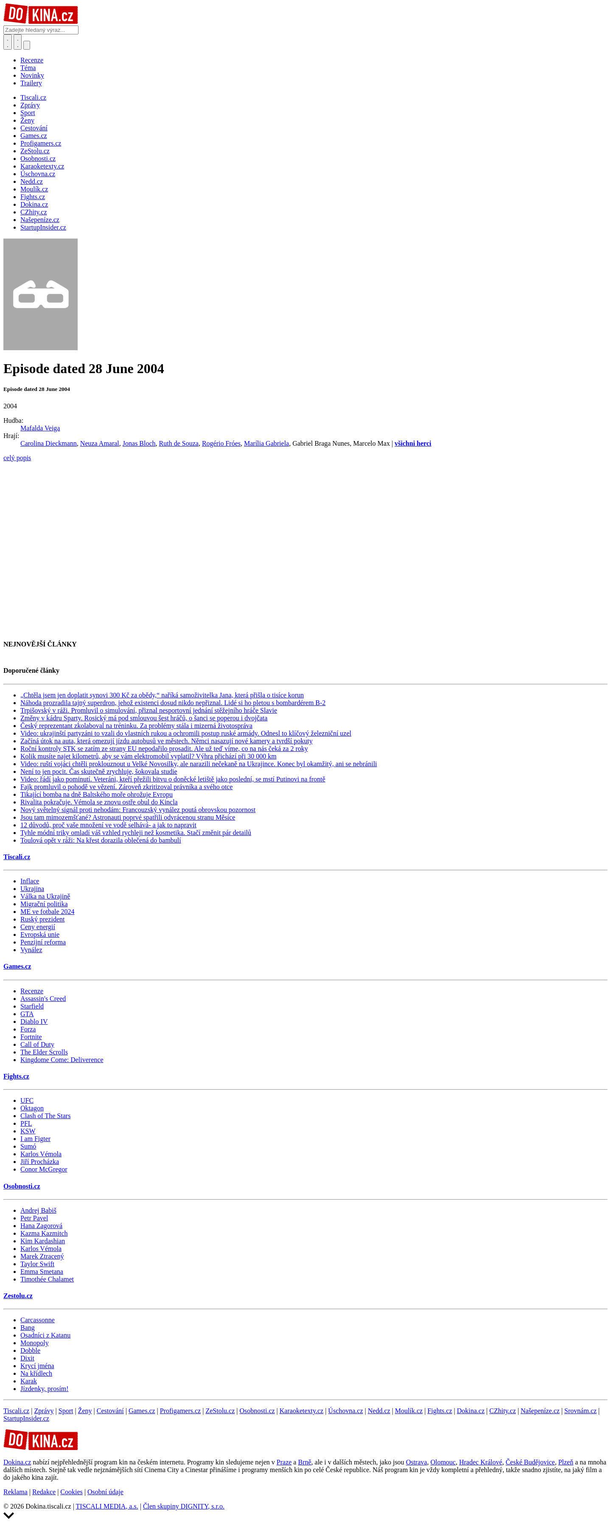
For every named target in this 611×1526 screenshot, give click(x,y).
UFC (27, 1100)
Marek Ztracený (42, 1256)
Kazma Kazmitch (44, 1233)
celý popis (17, 457)
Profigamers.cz (180, 1410)
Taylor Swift (37, 1263)
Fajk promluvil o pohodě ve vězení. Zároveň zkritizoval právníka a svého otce (126, 786)
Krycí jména (37, 1365)
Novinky (32, 75)
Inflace (29, 881)
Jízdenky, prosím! (44, 1388)
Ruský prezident (42, 919)
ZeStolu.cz (220, 1410)
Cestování (110, 1410)
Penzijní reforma (43, 942)
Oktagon (32, 1108)
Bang (27, 1327)
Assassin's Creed (43, 998)
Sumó (28, 1146)
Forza (28, 1029)
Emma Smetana (41, 1271)
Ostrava (416, 1462)
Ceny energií (37, 926)
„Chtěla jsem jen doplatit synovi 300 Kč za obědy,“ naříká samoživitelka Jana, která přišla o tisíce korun (162, 695)
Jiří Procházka (39, 1161)
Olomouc (443, 1462)
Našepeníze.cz (540, 1410)
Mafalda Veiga (40, 428)
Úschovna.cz (345, 1410)
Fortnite (31, 1036)
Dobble (30, 1350)
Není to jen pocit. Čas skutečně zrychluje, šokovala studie (98, 771)
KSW (28, 1131)
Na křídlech (36, 1373)
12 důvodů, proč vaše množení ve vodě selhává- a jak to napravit (108, 825)
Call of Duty (37, 1044)
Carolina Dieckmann (48, 443)
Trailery (31, 83)
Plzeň (566, 1462)
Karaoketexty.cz (301, 1410)
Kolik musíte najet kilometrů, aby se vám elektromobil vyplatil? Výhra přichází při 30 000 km (148, 756)
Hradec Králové (480, 1462)
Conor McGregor (43, 1169)
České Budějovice (530, 1462)
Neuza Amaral (99, 443)
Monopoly (34, 1342)
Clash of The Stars (45, 1115)
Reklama (15, 1491)
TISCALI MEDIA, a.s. (107, 1506)
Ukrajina (32, 888)
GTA (27, 1013)
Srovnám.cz (580, 1410)
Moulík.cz (409, 1410)
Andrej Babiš (38, 1210)
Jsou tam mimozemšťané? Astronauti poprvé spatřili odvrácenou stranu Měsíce (127, 817)
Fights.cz (16, 1076)
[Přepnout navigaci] (26, 45)
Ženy (85, 1410)
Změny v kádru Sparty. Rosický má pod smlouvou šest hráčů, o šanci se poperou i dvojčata (143, 718)
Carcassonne (37, 1320)
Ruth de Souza (179, 443)
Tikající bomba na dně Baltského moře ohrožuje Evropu (96, 794)
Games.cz (17, 966)
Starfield (32, 1006)
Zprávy (43, 1410)
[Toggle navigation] (18, 42)
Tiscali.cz (16, 856)
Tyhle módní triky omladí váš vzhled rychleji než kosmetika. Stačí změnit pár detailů (135, 832)
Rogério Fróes (221, 443)
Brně (304, 1462)
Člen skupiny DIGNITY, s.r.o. (183, 1506)
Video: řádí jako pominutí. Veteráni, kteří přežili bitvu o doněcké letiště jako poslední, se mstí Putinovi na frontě (172, 779)
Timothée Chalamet (47, 1279)
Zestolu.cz (18, 1295)
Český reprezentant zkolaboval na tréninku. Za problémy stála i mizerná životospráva (136, 725)
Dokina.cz (471, 1410)
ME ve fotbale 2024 (47, 911)
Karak (28, 1381)
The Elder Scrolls (44, 1052)
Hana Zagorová (41, 1225)
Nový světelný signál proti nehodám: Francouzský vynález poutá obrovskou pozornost (137, 809)
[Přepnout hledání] (7, 42)
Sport (66, 1410)
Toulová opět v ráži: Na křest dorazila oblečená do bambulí (100, 840)
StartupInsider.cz (26, 1418)
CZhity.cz (502, 1410)
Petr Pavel (34, 1218)
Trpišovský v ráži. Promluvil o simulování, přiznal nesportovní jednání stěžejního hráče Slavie (148, 710)
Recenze (31, 60)
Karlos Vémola (41, 1154)
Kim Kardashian (42, 1241)
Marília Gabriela (266, 443)
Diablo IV (34, 1021)
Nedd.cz (379, 1410)
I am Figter (35, 1138)
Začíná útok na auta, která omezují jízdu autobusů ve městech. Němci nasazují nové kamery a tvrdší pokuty (166, 741)
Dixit (27, 1358)
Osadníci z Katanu (45, 1335)
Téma (28, 67)
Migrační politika (44, 904)
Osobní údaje (105, 1491)
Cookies (71, 1491)
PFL (26, 1123)
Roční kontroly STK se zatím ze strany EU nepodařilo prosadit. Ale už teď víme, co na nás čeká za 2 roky (164, 748)
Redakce (44, 1491)
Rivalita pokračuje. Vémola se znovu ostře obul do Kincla (99, 802)
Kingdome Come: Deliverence (62, 1059)
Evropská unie (39, 934)
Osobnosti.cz (21, 1186)
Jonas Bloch (139, 443)
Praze (284, 1462)
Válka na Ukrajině (45, 896)
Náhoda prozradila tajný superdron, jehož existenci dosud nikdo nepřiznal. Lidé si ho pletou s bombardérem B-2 (172, 702)
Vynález (31, 949)
